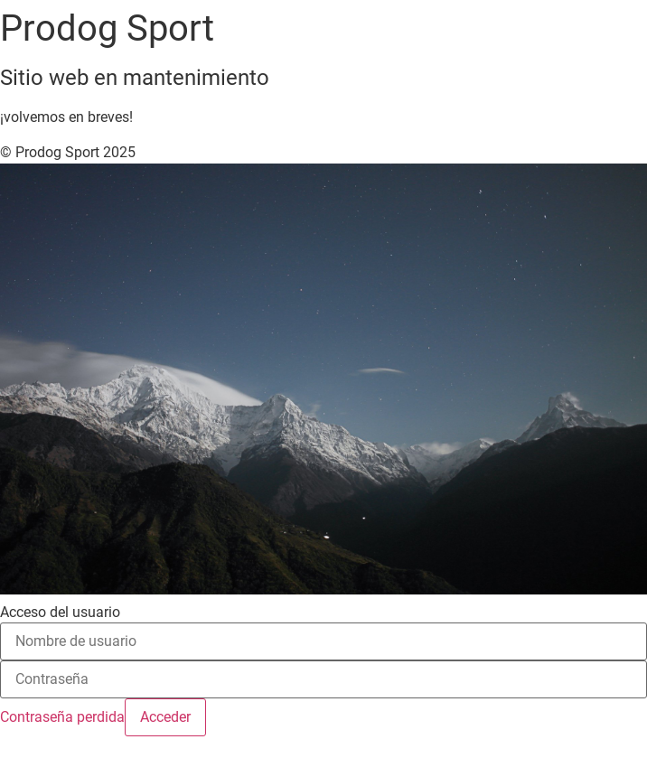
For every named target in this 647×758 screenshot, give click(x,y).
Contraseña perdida (62, 716)
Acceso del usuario (60, 612)
